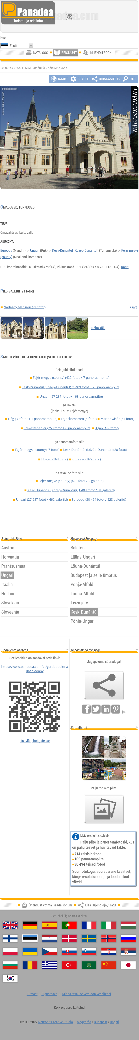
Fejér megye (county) (71, 377)
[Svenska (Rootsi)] (89, 938)
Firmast (32, 993)
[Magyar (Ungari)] (128, 925)
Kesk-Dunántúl (35, 68)
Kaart (125, 266)
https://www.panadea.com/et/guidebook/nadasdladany (34, 668)
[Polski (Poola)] (10, 952)
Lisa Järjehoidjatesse (35, 740)
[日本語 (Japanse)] (128, 965)
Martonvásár (117, 419)
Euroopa (6, 250)
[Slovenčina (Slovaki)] (69, 952)
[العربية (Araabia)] (89, 965)
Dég (32, 419)
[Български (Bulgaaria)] (10, 965)
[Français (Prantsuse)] (89, 925)
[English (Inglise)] (10, 925)
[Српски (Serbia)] (128, 952)
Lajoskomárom (79, 419)
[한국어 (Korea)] (10, 978)
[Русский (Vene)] (128, 938)
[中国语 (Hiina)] (108, 965)
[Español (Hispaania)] (49, 925)
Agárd (107, 428)
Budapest (100, 1022)
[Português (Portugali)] (69, 925)
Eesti (13, 45)
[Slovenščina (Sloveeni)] (89, 952)
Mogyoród (84, 1022)
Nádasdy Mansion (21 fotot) (24, 307)
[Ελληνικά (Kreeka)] (49, 965)
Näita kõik (98, 327)
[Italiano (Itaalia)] (108, 925)
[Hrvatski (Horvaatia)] (108, 952)
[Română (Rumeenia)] (30, 965)
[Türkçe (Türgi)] (69, 965)
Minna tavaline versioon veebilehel (86, 993)
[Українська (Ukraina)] (30, 952)
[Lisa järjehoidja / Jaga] (104, 685)
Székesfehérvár (57, 428)
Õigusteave (49, 993)
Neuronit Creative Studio (55, 1022)
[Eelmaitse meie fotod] (104, 809)
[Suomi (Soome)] (10, 938)
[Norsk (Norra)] (108, 938)
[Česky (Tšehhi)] (49, 952)
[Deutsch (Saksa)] (30, 925)
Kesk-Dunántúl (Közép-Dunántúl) (75, 250)
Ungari (18, 68)
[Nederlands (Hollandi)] (49, 938)
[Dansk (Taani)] (69, 938)
